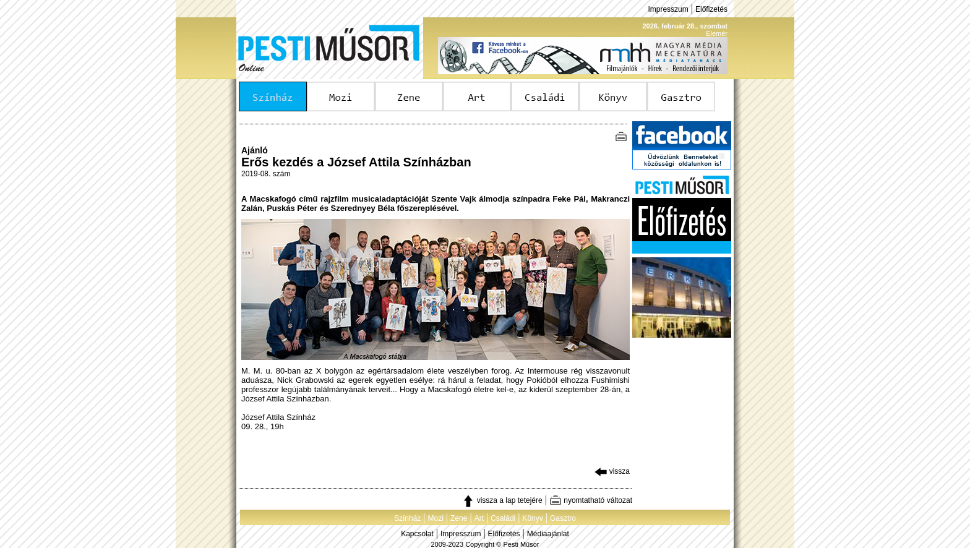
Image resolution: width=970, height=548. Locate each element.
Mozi (436, 518)
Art (479, 518)
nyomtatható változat (590, 500)
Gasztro (563, 518)
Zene (458, 518)
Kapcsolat (417, 533)
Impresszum (668, 9)
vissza (612, 471)
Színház (407, 518)
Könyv (532, 518)
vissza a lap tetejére (502, 500)
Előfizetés (711, 9)
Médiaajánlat (548, 533)
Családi (503, 518)
